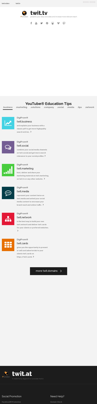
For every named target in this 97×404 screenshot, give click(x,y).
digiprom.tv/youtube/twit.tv (33, 306)
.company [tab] (49, 107)
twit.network (24, 170)
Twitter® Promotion (10, 338)
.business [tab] (8, 107)
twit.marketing (25, 144)
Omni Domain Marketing (60, 342)
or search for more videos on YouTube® (18, 371)
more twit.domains (47, 197)
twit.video (5, 3)
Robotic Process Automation (62, 346)
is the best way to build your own (30, 174)
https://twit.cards (72, 184)
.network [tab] (89, 107)
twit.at (22, 300)
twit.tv (18, 3)
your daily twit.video (44, 17)
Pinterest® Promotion (11, 342)
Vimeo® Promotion (10, 346)
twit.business (24, 121)
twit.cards (70, 170)
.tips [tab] (79, 107)
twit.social (70, 121)
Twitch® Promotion (10, 333)
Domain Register (57, 333)
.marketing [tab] (21, 107)
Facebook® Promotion (11, 329)
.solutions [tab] (35, 107)
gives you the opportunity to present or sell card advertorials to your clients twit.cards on (79, 178)
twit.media (70, 144)
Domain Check (56, 329)
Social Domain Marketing (60, 338)
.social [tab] (60, 107)
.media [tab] (70, 107)
